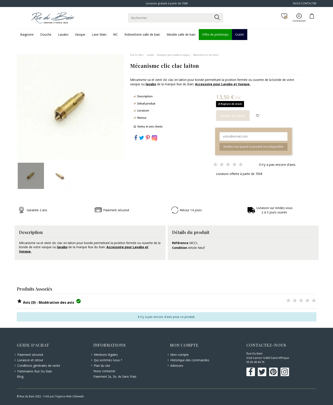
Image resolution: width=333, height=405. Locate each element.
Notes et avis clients (150, 126)
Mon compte (179, 355)
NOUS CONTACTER (304, 3)
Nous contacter (104, 371)
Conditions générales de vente (38, 365)
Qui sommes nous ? (108, 360)
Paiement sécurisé (30, 355)
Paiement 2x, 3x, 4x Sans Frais (114, 376)
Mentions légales (106, 355)
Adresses (176, 365)
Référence (180, 243)
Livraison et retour (30, 360)
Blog (20, 376)
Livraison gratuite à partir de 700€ (166, 3)
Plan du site (102, 365)
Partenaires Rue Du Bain (34, 371)
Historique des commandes (189, 360)
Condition (179, 248)
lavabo (151, 84)
